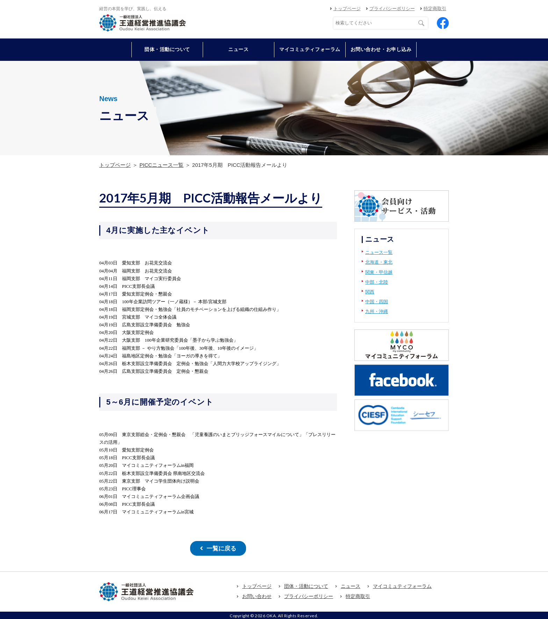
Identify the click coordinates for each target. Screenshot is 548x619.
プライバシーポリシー (392, 8)
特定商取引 (435, 8)
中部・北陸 (376, 282)
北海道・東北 (378, 262)
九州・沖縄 (376, 311)
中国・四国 (376, 301)
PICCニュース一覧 (161, 165)
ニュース (238, 49)
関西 (369, 291)
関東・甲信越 (378, 272)
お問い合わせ (257, 595)
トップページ (347, 8)
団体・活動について (306, 585)
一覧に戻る (221, 548)
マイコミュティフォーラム (309, 49)
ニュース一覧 (378, 252)
